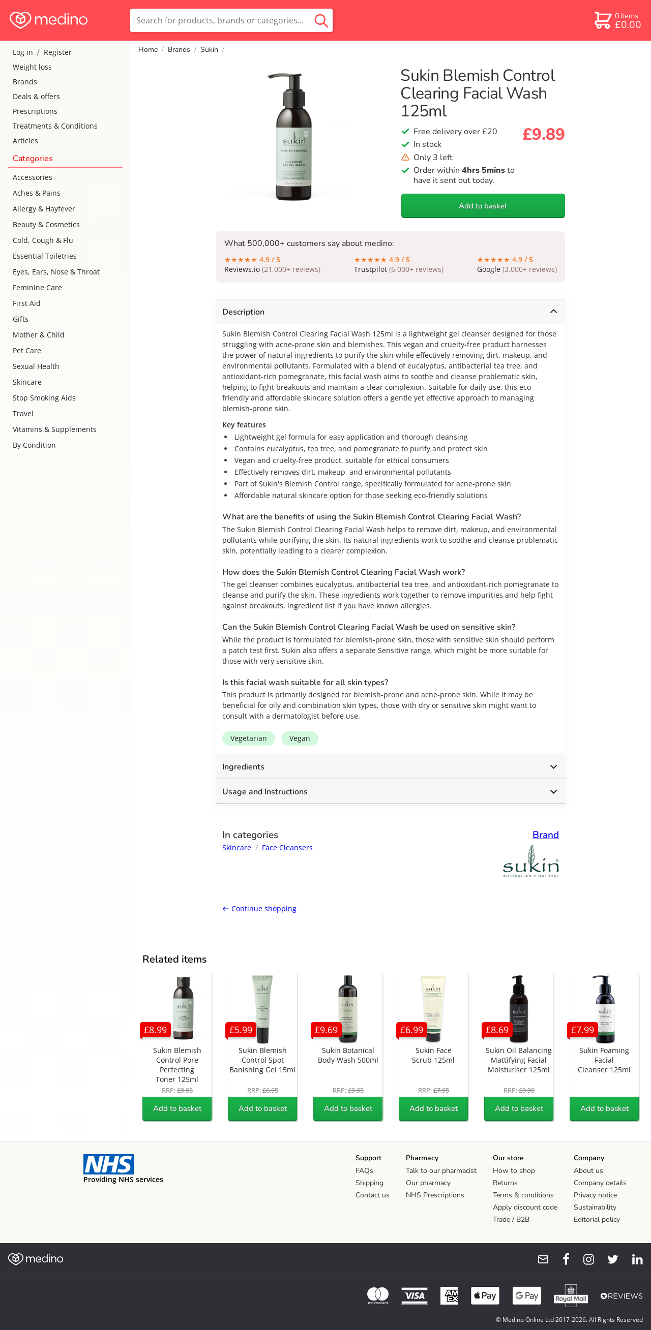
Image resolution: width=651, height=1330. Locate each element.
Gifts (20, 319)
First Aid (27, 303)
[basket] (617, 20)
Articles (25, 140)
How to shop (514, 1171)
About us (588, 1171)
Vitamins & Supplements (55, 429)
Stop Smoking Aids (44, 398)
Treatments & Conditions (55, 126)
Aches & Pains (37, 193)
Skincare (27, 382)
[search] (231, 20)
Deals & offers (36, 96)
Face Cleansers (287, 847)
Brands (25, 81)
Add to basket (483, 206)
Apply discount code (525, 1207)
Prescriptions (35, 111)
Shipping (369, 1183)
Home (148, 49)
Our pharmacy (428, 1183)
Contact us (373, 1195)
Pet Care (27, 350)
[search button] (321, 20)
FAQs (364, 1171)
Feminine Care (37, 287)
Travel (23, 413)
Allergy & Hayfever (44, 208)
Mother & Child (39, 334)
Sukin (209, 49)
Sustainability (595, 1207)
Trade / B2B (511, 1219)
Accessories (32, 177)
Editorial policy (597, 1219)
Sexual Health (36, 366)
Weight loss (32, 67)
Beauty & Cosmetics (46, 224)
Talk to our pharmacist (441, 1171)
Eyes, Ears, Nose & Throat (56, 271)
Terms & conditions (523, 1195)
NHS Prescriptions (435, 1195)
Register (58, 52)
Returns (505, 1183)
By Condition (34, 445)
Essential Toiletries (45, 256)
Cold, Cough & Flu (43, 240)
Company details (600, 1183)
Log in (23, 52)
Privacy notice (595, 1195)
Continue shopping (259, 908)
